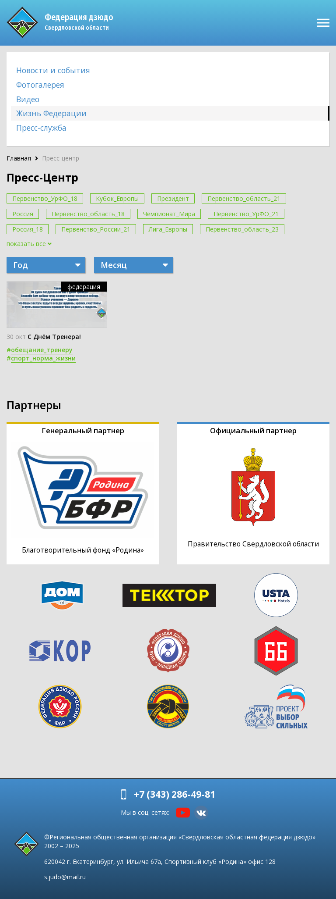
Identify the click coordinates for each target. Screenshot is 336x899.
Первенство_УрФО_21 (246, 214)
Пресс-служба (41, 127)
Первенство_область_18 (88, 214)
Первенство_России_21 (95, 229)
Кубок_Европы (117, 198)
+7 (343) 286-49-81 (174, 794)
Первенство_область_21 (243, 198)
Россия (22, 214)
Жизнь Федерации (51, 113)
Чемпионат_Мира (169, 214)
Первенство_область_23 (242, 229)
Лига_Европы (168, 229)
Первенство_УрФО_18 (44, 198)
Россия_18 (27, 229)
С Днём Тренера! (54, 336)
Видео (27, 99)
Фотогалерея (40, 84)
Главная (19, 158)
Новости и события (53, 70)
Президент (173, 198)
